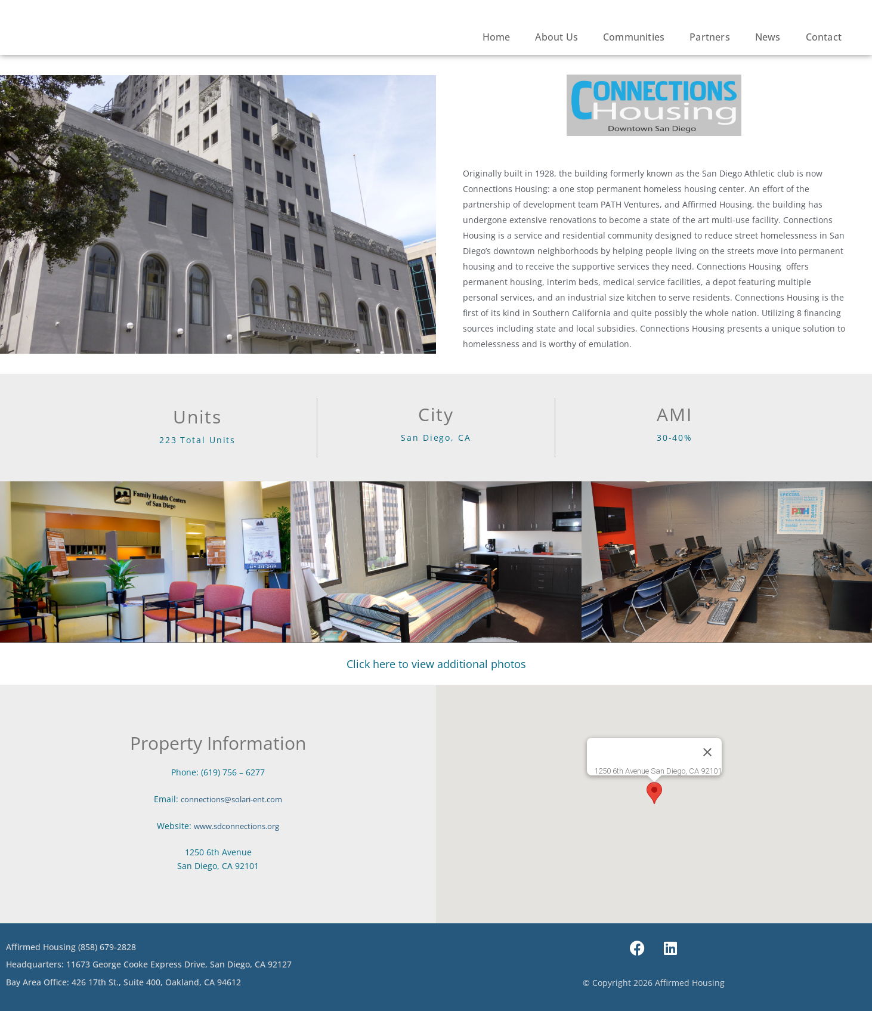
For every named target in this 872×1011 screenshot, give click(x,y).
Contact (824, 37)
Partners (709, 37)
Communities (633, 37)
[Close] (707, 752)
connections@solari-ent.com (231, 799)
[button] (654, 793)
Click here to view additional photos (436, 664)
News (768, 37)
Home (497, 37)
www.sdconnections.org (237, 825)
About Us (556, 37)
